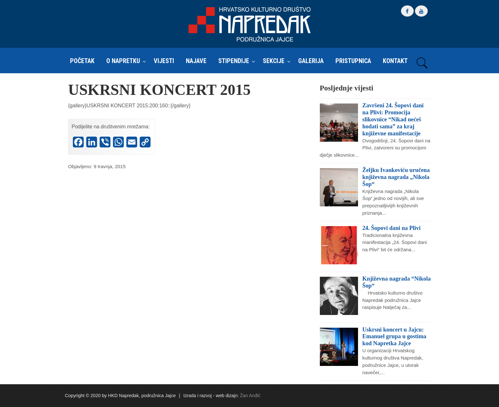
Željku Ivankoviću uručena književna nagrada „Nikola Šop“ (396, 177)
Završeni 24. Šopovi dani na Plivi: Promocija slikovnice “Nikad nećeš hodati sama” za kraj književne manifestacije (393, 119)
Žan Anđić (250, 395)
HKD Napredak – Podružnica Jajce (249, 24)
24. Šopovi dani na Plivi (391, 228)
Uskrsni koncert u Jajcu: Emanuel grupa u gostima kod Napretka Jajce (394, 336)
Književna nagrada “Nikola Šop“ (396, 282)
